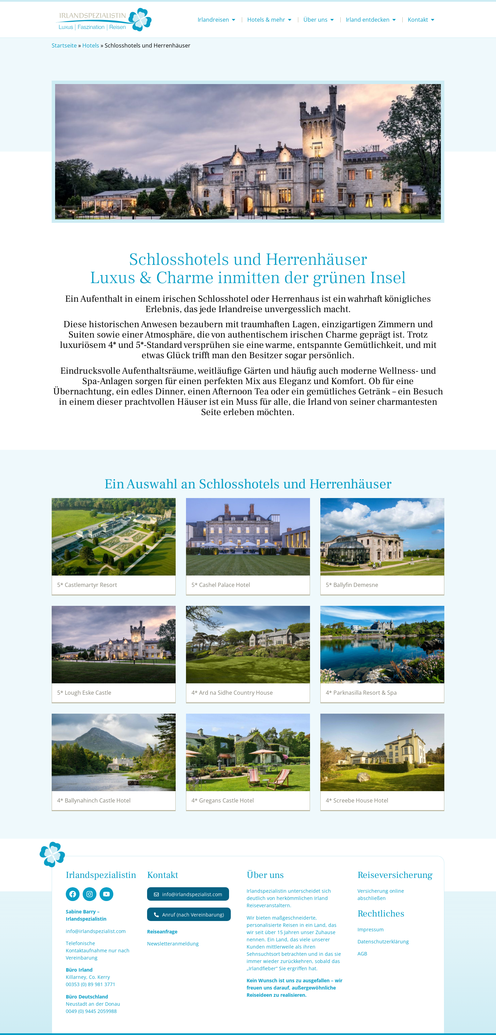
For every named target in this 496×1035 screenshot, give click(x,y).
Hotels (90, 45)
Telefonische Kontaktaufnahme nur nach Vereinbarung (98, 950)
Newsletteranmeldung (173, 943)
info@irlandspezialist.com (96, 931)
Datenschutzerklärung (383, 941)
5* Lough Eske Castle (84, 692)
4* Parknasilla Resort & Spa (361, 692)
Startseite (64, 45)
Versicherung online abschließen (381, 894)
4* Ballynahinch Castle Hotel (94, 800)
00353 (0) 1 (90, 984)
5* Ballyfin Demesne (352, 585)
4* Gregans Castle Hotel (223, 800)
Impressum (371, 929)
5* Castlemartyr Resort (87, 585)
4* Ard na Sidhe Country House (232, 692)
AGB (362, 953)
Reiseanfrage (162, 931)
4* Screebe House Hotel (357, 800)
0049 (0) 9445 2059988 (91, 1011)
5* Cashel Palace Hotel (221, 585)
